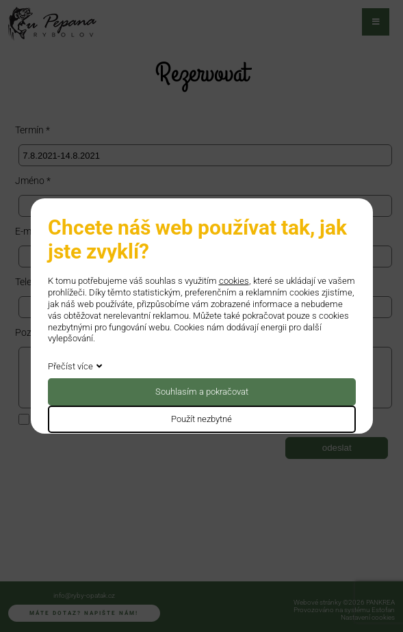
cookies (234, 281)
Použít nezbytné (201, 419)
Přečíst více (70, 366)
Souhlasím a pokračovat (201, 391)
